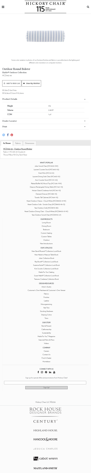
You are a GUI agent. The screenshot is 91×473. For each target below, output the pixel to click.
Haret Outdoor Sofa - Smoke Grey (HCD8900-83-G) (46, 204)
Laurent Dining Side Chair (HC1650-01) (46, 176)
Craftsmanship (46, 329)
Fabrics (18, 143)
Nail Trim (46, 308)
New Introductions (46, 243)
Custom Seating (46, 233)
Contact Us (46, 354)
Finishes (46, 297)
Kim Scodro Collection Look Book (46, 269)
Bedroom (46, 229)
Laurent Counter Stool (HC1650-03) (46, 169)
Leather (46, 301)
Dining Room (46, 226)
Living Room (46, 223)
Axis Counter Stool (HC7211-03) (46, 180)
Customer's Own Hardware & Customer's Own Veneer (46, 290)
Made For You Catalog (46, 272)
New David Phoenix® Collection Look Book (46, 251)
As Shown (7, 143)
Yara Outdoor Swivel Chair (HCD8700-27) (46, 215)
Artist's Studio (46, 287)
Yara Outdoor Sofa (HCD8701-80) (46, 208)
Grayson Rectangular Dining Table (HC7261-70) (46, 187)
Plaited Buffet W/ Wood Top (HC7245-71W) (46, 183)
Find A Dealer (46, 358)
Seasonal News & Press (46, 340)
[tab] (7, 143)
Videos (46, 343)
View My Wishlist (31, 83)
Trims (46, 318)
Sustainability (46, 333)
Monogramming (46, 304)
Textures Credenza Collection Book (46, 279)
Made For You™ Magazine (46, 336)
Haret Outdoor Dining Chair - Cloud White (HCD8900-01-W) (46, 211)
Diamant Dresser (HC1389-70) (46, 194)
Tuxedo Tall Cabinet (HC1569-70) (46, 197)
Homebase (46, 361)
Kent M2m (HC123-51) (46, 173)
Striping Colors (46, 315)
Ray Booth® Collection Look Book (46, 262)
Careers (46, 351)
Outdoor (46, 240)
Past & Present (46, 326)
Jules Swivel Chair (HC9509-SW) (46, 166)
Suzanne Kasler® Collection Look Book (46, 265)
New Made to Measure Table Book (46, 255)
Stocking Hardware (46, 311)
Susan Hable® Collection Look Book (46, 276)
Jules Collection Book (46, 258)
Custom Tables (46, 236)
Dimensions (29, 143)
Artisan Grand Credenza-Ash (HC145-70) (46, 190)
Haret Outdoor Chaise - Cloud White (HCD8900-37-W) (46, 201)
